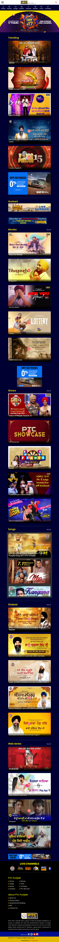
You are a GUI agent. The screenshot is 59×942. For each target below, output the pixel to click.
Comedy (48, 9)
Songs (15, 9)
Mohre (11, 63)
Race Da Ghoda (15, 254)
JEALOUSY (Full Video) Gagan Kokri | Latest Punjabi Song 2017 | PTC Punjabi (27, 554)
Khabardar (13, 769)
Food (41, 9)
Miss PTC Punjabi (14, 115)
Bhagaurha (13, 281)
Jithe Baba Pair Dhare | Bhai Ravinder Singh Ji (24, 735)
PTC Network (33, 941)
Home (3, 9)
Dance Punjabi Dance (16, 521)
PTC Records (25, 889)
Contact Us (13, 908)
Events (21, 9)
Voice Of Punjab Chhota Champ (20, 495)
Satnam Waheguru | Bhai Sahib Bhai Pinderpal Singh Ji (27, 709)
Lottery (11, 334)
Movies (35, 9)
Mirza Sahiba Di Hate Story (18, 795)
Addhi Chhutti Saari (15, 360)
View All (49, 230)
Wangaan (12, 821)
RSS (10, 906)
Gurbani (28, 9)
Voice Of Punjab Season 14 (20, 415)
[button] (4, 21)
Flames (11, 468)
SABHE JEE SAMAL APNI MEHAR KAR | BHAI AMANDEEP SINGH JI (29, 682)
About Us (12, 898)
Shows (9, 9)
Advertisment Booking (17, 903)
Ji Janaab (12, 848)
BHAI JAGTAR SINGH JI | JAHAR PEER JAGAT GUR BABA (27, 656)
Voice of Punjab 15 (15, 168)
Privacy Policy (14, 900)
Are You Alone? (14, 307)
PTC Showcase (14, 442)
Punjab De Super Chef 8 (17, 89)
